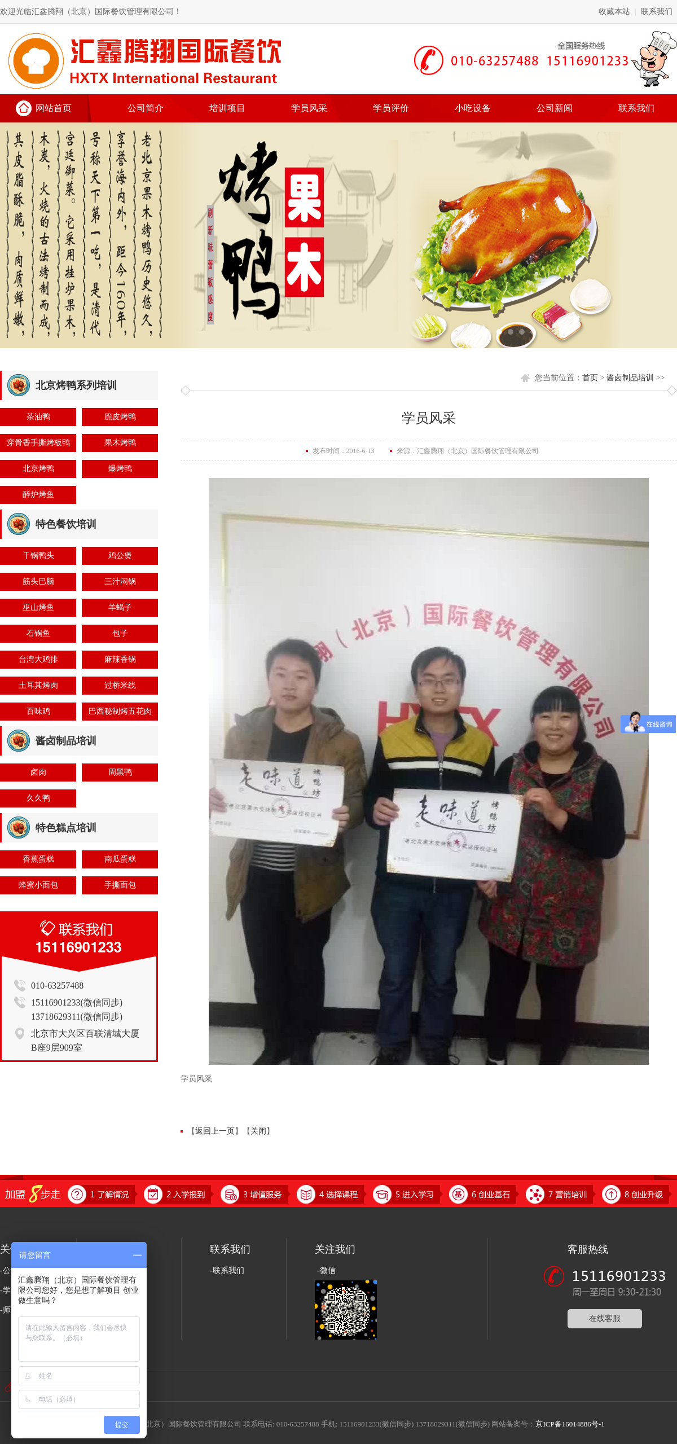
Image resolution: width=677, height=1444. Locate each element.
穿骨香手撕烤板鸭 (38, 442)
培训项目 (227, 108)
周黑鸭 (120, 772)
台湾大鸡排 (38, 659)
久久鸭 (38, 798)
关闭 (258, 1131)
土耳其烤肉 (38, 685)
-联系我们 (227, 1270)
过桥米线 (120, 685)
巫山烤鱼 (38, 607)
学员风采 (309, 108)
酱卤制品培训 (630, 378)
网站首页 (54, 108)
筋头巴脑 (38, 581)
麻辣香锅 (120, 659)
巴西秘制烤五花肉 (120, 711)
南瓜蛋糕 (120, 859)
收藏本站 (614, 11)
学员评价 (391, 108)
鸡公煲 (120, 555)
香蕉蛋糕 (38, 859)
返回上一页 (215, 1131)
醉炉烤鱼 (38, 494)
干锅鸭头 (38, 555)
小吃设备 (473, 108)
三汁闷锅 (120, 581)
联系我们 (656, 11)
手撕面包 (120, 885)
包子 (120, 633)
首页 (590, 378)
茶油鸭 (38, 416)
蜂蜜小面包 (38, 885)
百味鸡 (38, 711)
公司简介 (146, 108)
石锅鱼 (38, 633)
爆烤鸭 (120, 468)
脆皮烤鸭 (120, 416)
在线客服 (605, 1318)
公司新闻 (555, 108)
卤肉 (38, 772)
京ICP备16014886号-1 (569, 1424)
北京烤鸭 (38, 468)
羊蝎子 (120, 607)
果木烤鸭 (120, 442)
